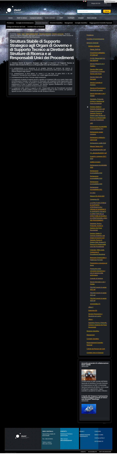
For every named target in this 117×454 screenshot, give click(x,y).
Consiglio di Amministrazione (24, 23)
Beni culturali (91, 18)
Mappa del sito (95, 3)
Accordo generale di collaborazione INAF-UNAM (95, 364)
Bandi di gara (99, 434)
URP (61, 18)
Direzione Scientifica (56, 23)
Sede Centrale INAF (32, 34)
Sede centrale (50, 18)
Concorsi (98, 431)
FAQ (105, 3)
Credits (83, 451)
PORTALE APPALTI (100, 438)
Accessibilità (92, 451)
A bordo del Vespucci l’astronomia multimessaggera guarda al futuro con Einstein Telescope (94, 397)
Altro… (105, 423)
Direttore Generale (58, 34)
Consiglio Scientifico (81, 23)
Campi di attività (36, 18)
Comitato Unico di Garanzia (35, 27)
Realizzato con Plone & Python (10, 452)
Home (10, 18)
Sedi (23, 34)
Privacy (81, 431)
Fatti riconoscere (110, 1)
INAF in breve (22, 18)
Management (69, 23)
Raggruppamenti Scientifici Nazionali (100, 23)
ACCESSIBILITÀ (99, 441)
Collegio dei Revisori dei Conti (16, 27)
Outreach (71, 18)
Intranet (80, 18)
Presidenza (10, 23)
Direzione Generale (42, 23)
